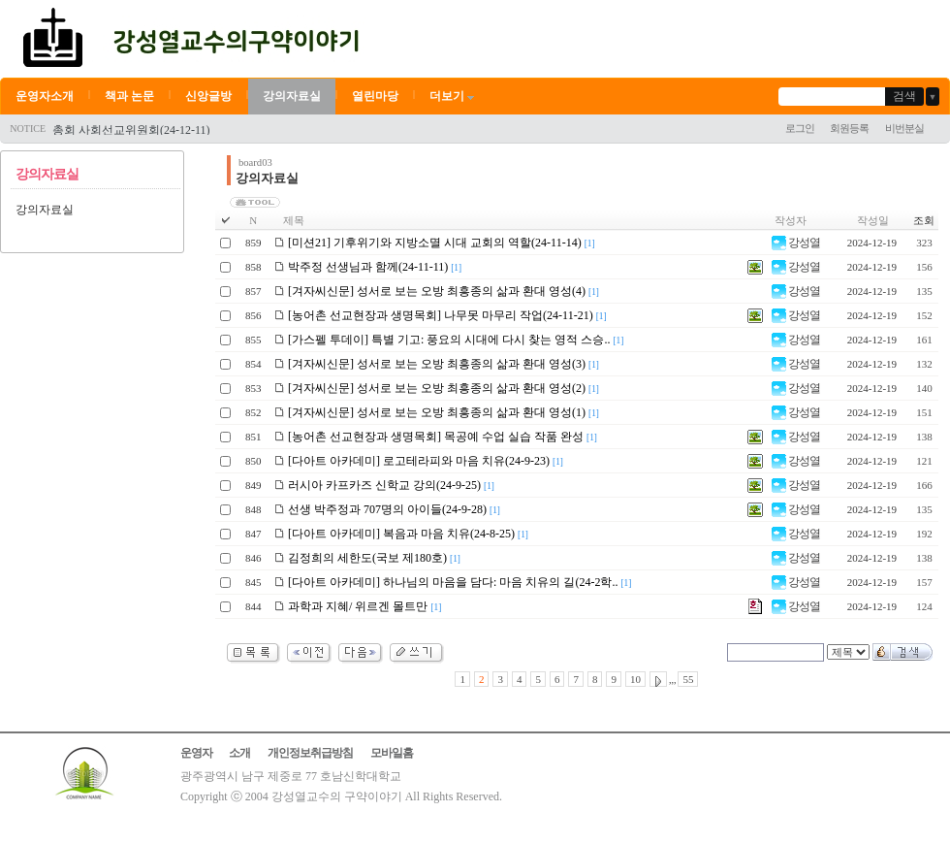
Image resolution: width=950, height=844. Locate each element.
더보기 (453, 96)
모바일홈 (391, 753)
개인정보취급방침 (310, 753)
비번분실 (904, 128)
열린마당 (375, 96)
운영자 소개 (215, 753)
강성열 (796, 242)
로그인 (799, 128)
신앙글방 (208, 96)
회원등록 (849, 128)
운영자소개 (45, 96)
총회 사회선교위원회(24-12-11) (131, 130)
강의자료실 (292, 96)
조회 (923, 220)
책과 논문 (129, 96)
